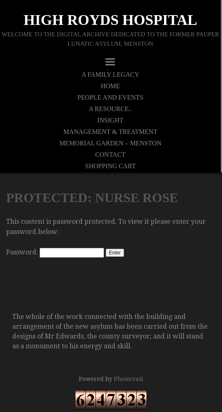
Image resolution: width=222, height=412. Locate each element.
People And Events (111, 97)
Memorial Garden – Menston (110, 143)
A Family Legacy (111, 74)
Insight (110, 120)
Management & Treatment (110, 132)
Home (110, 86)
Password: (55, 252)
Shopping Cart (110, 166)
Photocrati (128, 379)
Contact (110, 154)
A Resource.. (110, 109)
